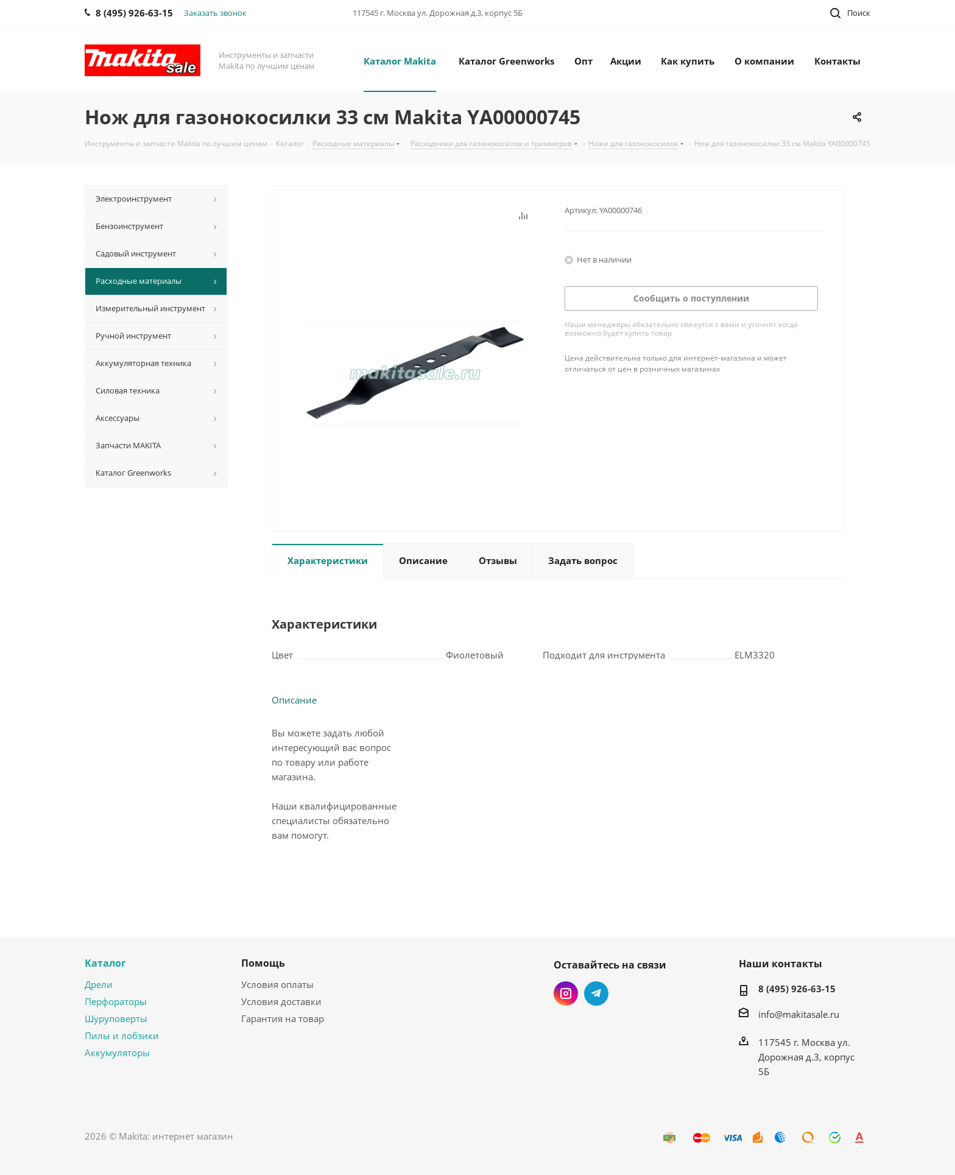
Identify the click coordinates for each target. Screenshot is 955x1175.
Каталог (105, 963)
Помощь (263, 963)
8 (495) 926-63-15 (797, 989)
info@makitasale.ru (798, 1014)
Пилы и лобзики (122, 1035)
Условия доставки (281, 1001)
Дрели (99, 984)
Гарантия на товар (282, 1018)
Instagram (566, 993)
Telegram (596, 993)
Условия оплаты (277, 984)
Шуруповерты (116, 1018)
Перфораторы (116, 1001)
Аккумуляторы (117, 1052)
